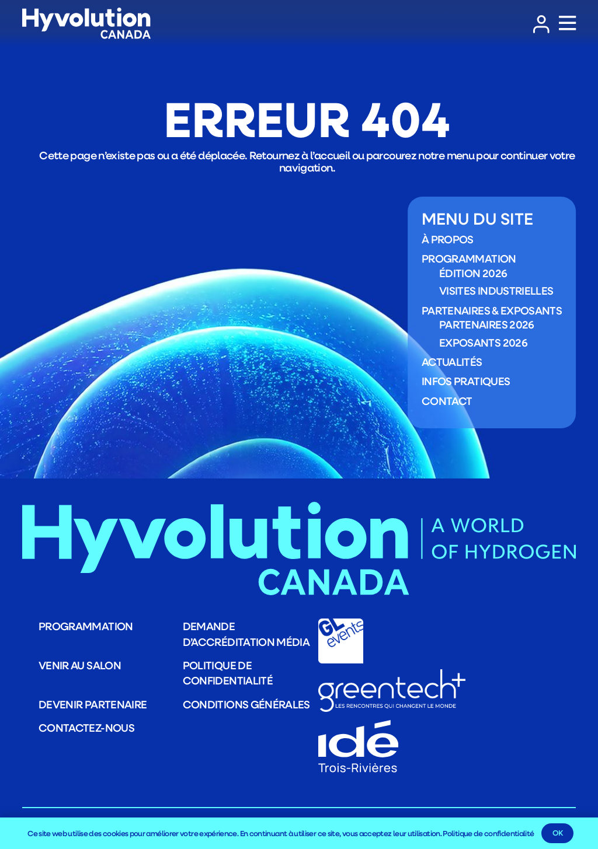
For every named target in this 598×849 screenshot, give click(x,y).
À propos (448, 240)
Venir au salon (80, 665)
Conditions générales (246, 704)
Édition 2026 (473, 273)
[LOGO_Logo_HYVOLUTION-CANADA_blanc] (86, 24)
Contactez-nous (86, 728)
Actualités (452, 362)
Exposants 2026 (483, 343)
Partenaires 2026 (486, 325)
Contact (447, 401)
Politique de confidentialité (488, 833)
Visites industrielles (496, 291)
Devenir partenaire (93, 704)
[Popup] (567, 23)
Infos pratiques (466, 382)
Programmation (469, 259)
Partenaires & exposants (492, 310)
